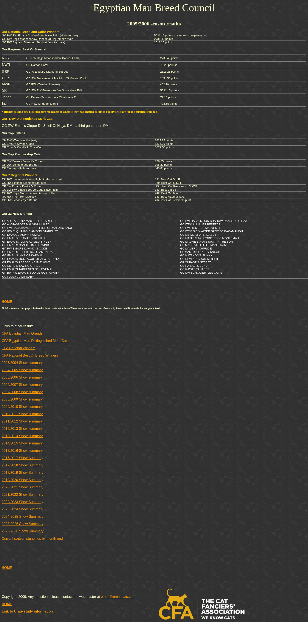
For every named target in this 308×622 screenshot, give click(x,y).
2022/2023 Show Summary (22, 502)
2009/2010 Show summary (22, 406)
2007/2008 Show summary (22, 392)
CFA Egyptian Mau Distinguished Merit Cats (35, 341)
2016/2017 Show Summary (22, 458)
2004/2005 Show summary (22, 370)
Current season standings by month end (32, 538)
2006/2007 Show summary (22, 385)
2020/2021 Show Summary (22, 487)
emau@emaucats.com (118, 597)
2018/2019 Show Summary (22, 472)
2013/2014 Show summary (22, 436)
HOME (7, 302)
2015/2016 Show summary (22, 450)
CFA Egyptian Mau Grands (22, 333)
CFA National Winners (19, 348)
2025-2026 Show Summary (22, 524)
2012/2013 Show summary (22, 428)
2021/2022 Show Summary (22, 494)
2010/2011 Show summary (22, 414)
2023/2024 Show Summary (22, 509)
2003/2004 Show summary (22, 363)
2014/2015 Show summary (22, 443)
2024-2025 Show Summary (22, 516)
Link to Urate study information (27, 611)
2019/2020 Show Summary (22, 480)
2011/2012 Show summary (22, 421)
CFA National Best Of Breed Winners (30, 355)
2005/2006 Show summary (22, 377)
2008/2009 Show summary (22, 399)
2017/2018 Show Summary (22, 465)
